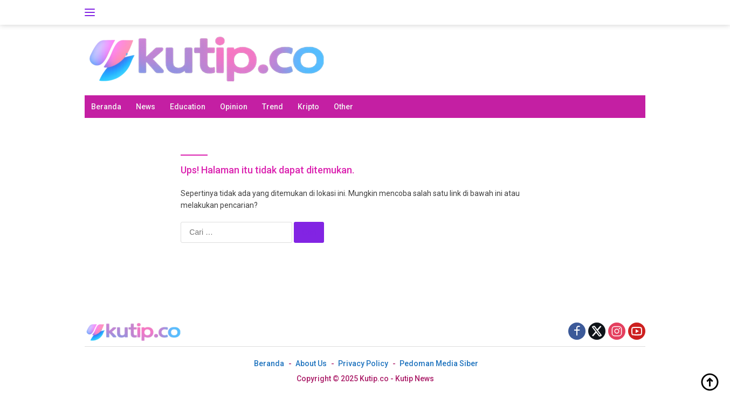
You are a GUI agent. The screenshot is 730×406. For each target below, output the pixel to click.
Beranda (106, 106)
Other (343, 106)
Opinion (233, 106)
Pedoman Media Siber (439, 363)
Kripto (308, 106)
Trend (272, 106)
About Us (311, 363)
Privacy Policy (363, 363)
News (145, 106)
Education (187, 106)
